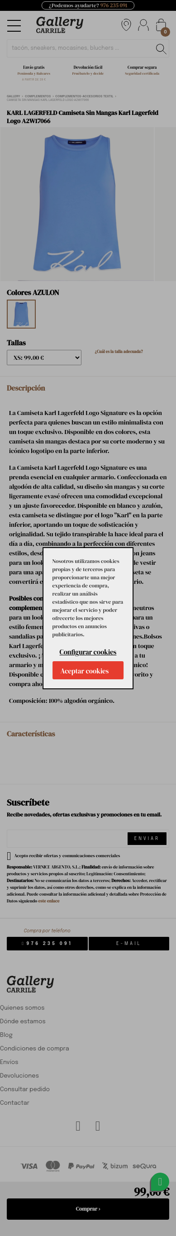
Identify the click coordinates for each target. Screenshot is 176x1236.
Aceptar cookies (85, 671)
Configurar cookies (88, 652)
